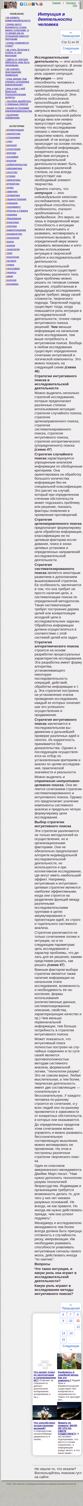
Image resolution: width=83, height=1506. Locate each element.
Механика (11, 214)
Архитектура (12, 133)
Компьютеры (13, 179)
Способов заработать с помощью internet (18, 103)
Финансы (10, 272)
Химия (9, 276)
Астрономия (12, 137)
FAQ (75, 5)
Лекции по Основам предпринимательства (18, 109)
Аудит (8, 141)
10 (70, 1320)
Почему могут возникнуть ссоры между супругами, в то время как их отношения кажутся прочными (17, 31)
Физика (9, 264)
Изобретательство (16, 164)
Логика (9, 187)
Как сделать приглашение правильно (13, 72)
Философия (12, 268)
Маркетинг (11, 191)
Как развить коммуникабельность (18, 19)
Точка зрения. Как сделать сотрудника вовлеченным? (17, 81)
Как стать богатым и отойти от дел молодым (17, 52)
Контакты (71, 3)
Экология (10, 280)
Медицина (11, 203)
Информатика (13, 168)
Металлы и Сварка (16, 210)
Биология (11, 145)
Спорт (8, 253)
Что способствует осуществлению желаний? (44, 1425)
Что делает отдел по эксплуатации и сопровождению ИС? (45, 1376)
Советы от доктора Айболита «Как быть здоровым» (17, 62)
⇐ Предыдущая (71, 34)
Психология (12, 237)
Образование (13, 218)
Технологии (12, 256)
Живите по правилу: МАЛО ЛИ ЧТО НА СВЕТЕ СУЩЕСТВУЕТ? (67, 1428)
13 (63, 1333)
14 (71, 1333)
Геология (10, 160)
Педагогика (12, 222)
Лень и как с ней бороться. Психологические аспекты (15, 93)
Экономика (11, 283)
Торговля (10, 260)
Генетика (10, 152)
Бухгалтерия (12, 149)
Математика (12, 195)
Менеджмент (13, 206)
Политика (11, 226)
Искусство (11, 172)
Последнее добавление (12, 116)
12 (78, 1327)
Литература (12, 183)
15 (63, 1339)
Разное (9, 241)
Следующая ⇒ (71, 50)
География (11, 156)
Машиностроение (15, 199)
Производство (13, 233)
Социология (12, 249)
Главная (56, 3)
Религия (10, 245)
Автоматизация (14, 129)
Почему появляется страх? (17, 44)
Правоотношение (15, 230)
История (10, 176)
